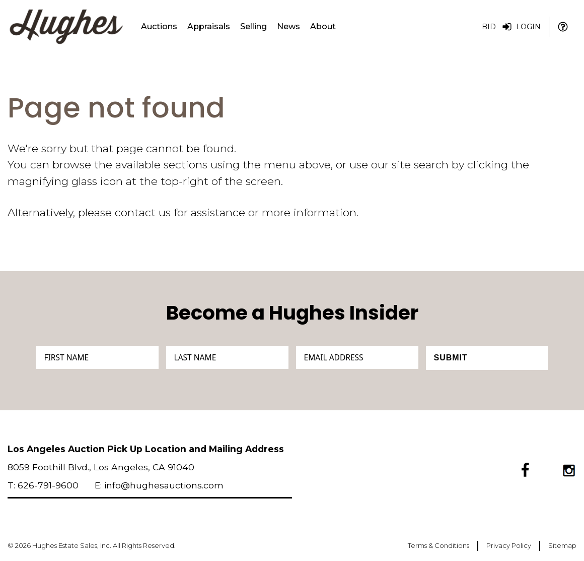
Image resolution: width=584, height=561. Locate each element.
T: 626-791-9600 (43, 485)
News (288, 26)
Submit (451, 357)
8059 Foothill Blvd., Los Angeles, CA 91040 (101, 467)
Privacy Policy (508, 545)
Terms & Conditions (438, 545)
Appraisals (208, 26)
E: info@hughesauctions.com (159, 485)
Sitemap (562, 545)
